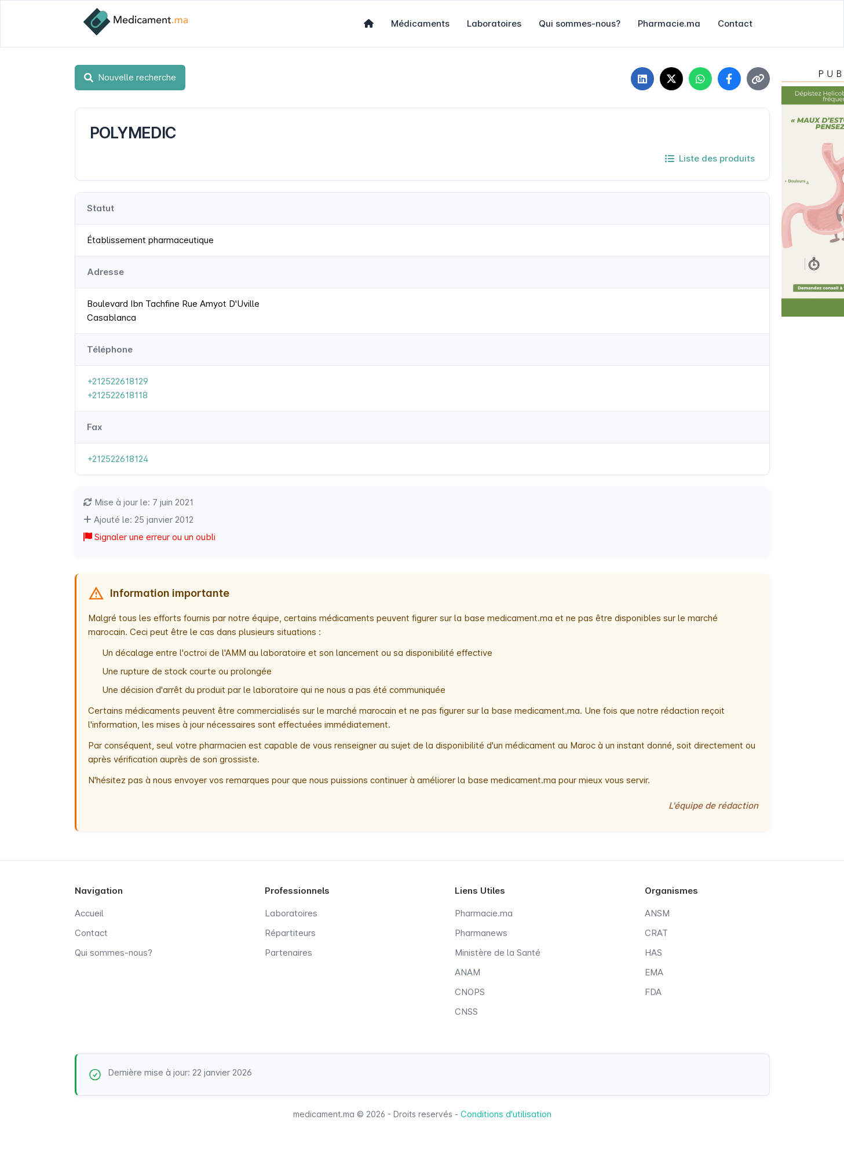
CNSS (466, 1011)
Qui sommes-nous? (579, 23)
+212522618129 (117, 381)
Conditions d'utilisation (506, 1114)
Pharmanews (481, 932)
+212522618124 (117, 458)
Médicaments (420, 23)
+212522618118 (117, 395)
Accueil (89, 913)
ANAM (467, 972)
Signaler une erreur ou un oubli (149, 536)
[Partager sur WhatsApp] (700, 78)
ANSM (657, 913)
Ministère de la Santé (497, 952)
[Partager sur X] (671, 78)
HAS (653, 952)
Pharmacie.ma (669, 23)
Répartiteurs (290, 932)
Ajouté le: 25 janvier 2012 (138, 519)
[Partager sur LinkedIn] (642, 78)
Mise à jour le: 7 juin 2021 (138, 502)
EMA (654, 972)
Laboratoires (494, 23)
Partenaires (288, 952)
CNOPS (470, 991)
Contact (735, 23)
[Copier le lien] (758, 78)
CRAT (656, 932)
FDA (653, 991)
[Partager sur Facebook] (729, 78)
